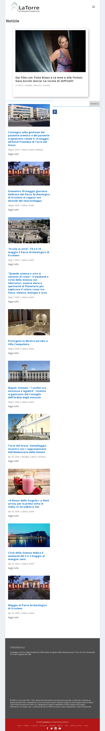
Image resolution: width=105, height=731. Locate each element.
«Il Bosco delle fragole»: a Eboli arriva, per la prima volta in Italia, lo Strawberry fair (28, 503)
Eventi (31, 149)
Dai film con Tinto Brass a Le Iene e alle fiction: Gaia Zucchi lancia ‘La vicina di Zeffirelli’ (49, 79)
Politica (26, 725)
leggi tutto (13, 153)
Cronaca (34, 725)
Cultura (24, 149)
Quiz (86, 725)
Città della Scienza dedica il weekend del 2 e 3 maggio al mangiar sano (26, 556)
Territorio (41, 456)
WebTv (60, 725)
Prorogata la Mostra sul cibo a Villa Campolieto (28, 342)
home (19, 725)
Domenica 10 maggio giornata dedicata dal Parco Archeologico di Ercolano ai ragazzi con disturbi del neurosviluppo (29, 195)
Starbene (39, 149)
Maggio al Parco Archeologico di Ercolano (27, 606)
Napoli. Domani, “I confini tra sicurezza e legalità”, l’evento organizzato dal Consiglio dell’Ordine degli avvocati (27, 392)
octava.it (46, 722)
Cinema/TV (37, 85)
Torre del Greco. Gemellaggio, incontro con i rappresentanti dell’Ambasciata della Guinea (27, 449)
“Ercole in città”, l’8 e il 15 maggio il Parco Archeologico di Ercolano (28, 252)
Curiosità (46, 85)
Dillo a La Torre (76, 725)
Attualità (28, 85)
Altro (66, 725)
